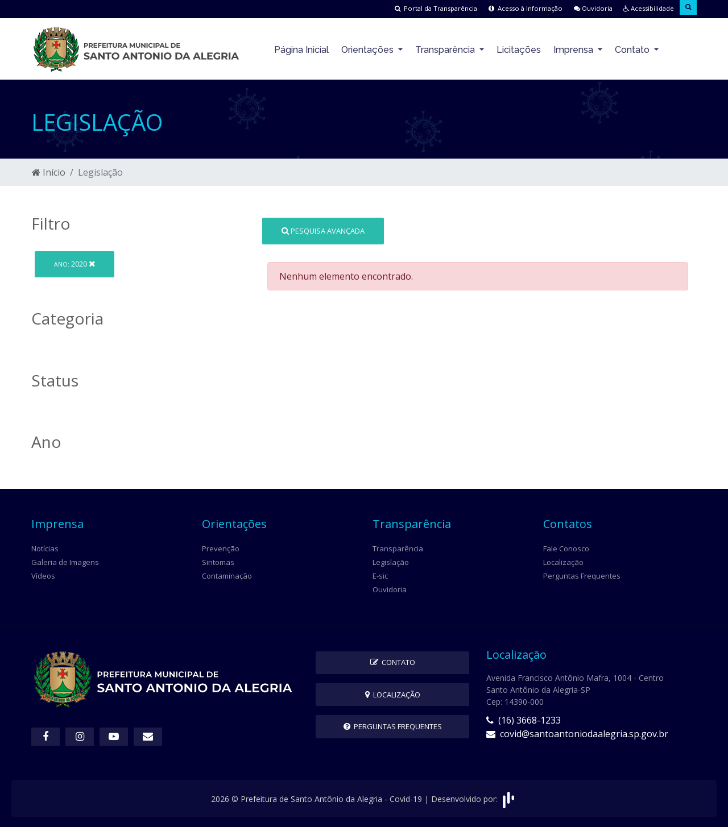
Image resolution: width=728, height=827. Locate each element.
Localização (563, 561)
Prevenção (220, 547)
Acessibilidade (642, 8)
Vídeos (43, 575)
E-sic (380, 575)
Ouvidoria (580, 8)
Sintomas (218, 561)
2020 (74, 263)
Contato (633, 48)
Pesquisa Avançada (323, 230)
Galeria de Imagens (65, 561)
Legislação (391, 561)
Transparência (446, 48)
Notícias (45, 547)
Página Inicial (301, 48)
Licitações (519, 48)
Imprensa (574, 48)
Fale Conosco (566, 547)
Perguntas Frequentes (582, 575)
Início (48, 171)
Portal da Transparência (412, 8)
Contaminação (227, 575)
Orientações (368, 48)
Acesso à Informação (508, 8)
